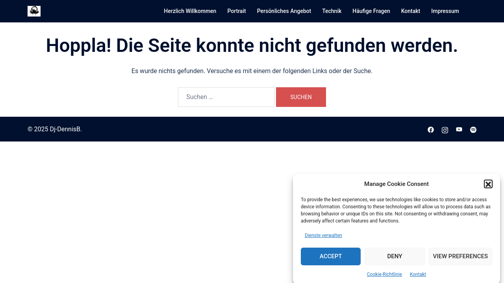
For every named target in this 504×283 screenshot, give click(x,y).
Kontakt (418, 276)
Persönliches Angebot (284, 11)
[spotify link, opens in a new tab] (473, 129)
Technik (331, 11)
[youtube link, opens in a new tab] (459, 129)
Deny (394, 258)
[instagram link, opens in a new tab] (445, 129)
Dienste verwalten (323, 238)
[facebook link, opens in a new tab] (431, 129)
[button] (488, 187)
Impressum (445, 11)
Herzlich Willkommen (190, 11)
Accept (331, 258)
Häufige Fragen (371, 11)
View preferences (460, 258)
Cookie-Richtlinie (384, 276)
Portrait (236, 11)
